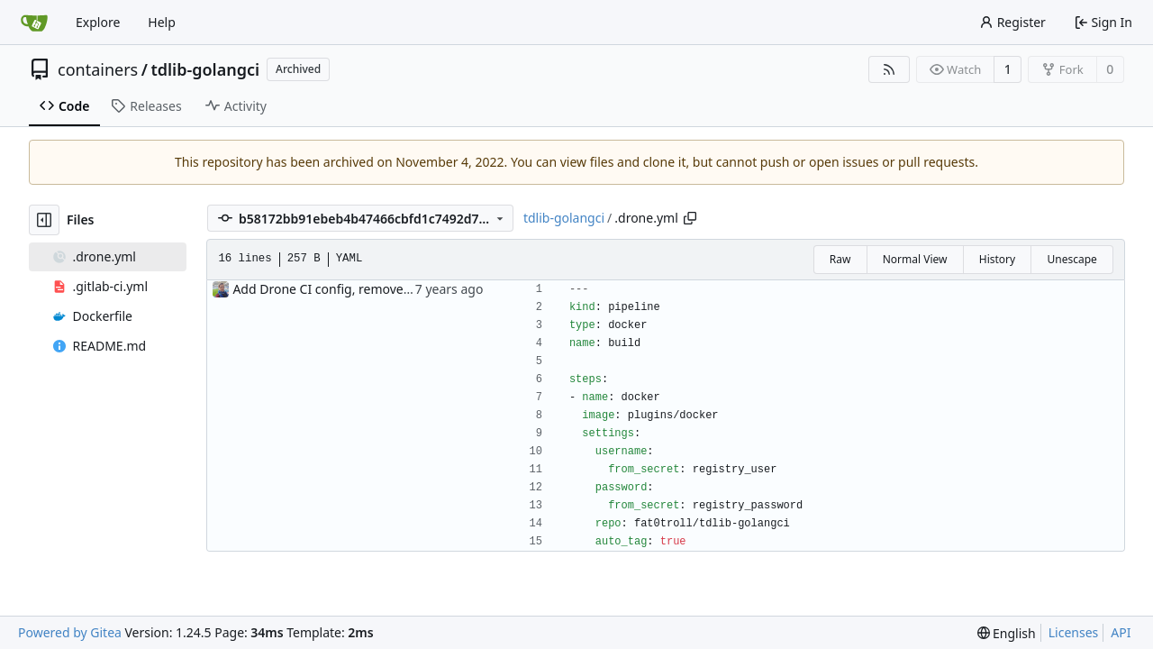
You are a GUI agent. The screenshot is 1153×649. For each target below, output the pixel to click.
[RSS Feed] (889, 69)
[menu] (1006, 633)
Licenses (1074, 632)
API (1120, 632)
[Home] (34, 22)
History (997, 259)
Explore (98, 22)
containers (98, 69)
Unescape (1071, 259)
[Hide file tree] (44, 220)
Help (162, 22)
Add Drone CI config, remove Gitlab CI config (364, 288)
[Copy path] (690, 218)
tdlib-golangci (204, 69)
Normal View (915, 259)
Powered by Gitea (70, 632)
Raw (840, 259)
